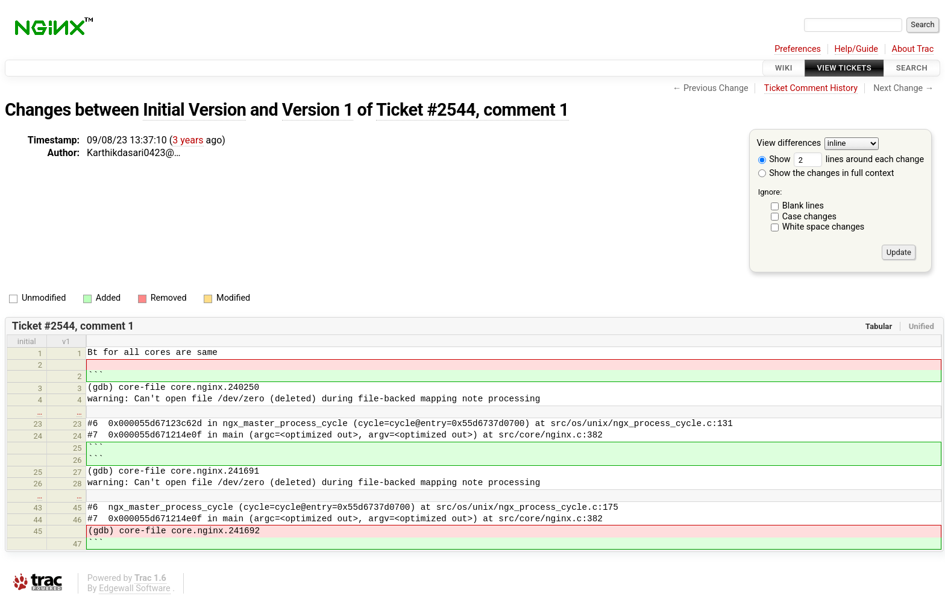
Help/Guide (856, 49)
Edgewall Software (135, 588)
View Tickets (844, 67)
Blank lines (803, 206)
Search (912, 67)
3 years (187, 140)
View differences (789, 144)
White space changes (823, 227)
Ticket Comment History (811, 88)
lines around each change (859, 159)
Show (774, 159)
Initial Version (194, 109)
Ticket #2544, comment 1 (472, 109)
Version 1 (317, 109)
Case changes (809, 217)
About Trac (913, 49)
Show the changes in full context (826, 173)
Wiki (784, 67)
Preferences (797, 49)
